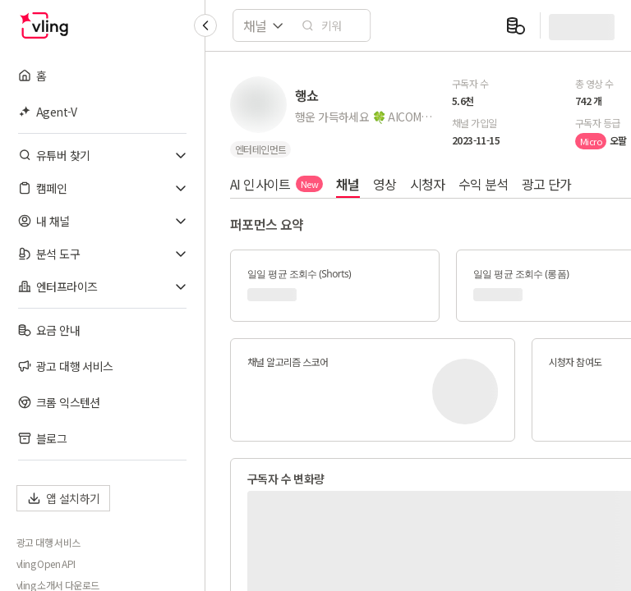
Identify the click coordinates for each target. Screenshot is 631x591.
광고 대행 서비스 (48, 542)
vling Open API (46, 563)
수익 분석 (483, 184)
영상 (385, 184)
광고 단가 (547, 184)
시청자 (427, 184)
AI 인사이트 (276, 184)
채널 (348, 184)
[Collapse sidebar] (205, 25)
